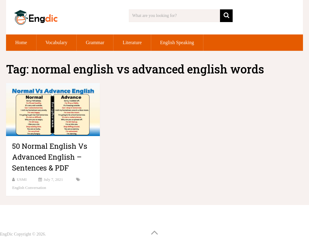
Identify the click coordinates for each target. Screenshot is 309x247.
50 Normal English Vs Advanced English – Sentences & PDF (49, 157)
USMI (22, 179)
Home (21, 42)
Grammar (95, 42)
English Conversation (29, 187)
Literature (132, 42)
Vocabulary (57, 42)
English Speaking (177, 42)
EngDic (6, 234)
